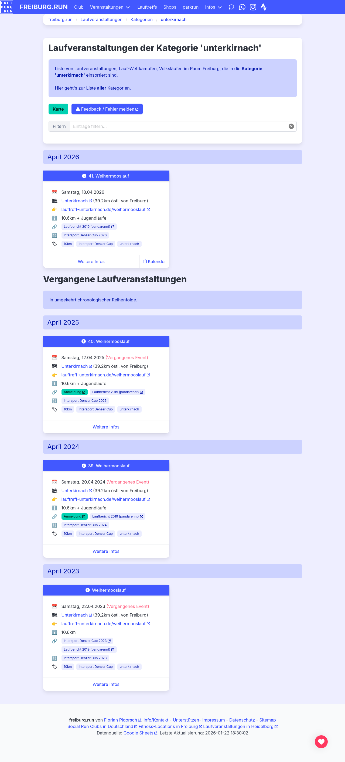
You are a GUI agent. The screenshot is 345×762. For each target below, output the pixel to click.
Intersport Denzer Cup (96, 244)
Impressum (213, 720)
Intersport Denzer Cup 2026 (85, 235)
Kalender (154, 261)
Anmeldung (72, 392)
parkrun (191, 7)
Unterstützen (186, 720)
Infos (210, 7)
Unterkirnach (75, 200)
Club (79, 7)
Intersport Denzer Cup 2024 (85, 525)
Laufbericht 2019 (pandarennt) (87, 226)
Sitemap (267, 720)
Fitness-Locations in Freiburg (168, 726)
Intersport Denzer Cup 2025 (85, 401)
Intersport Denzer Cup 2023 (85, 641)
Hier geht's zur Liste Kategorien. (93, 88)
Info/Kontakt (156, 720)
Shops (169, 7)
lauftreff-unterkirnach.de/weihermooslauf (104, 209)
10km (68, 244)
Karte (58, 109)
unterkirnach (129, 244)
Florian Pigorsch (120, 720)
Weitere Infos (91, 261)
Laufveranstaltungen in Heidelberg (238, 726)
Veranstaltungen (107, 7)
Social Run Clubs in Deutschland (100, 726)
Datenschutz (242, 720)
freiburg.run (44, 7)
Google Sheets (138, 733)
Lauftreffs (147, 7)
